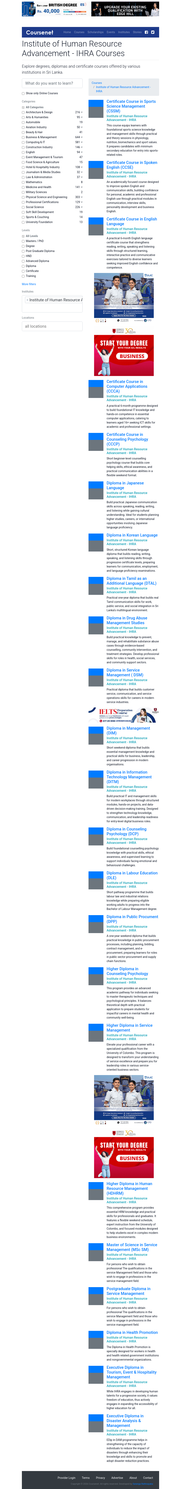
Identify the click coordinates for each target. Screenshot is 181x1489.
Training (31, 276)
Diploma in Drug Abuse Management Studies (127, 620)
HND (29, 256)
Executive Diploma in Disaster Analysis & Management (125, 1421)
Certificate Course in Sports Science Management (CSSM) (131, 106)
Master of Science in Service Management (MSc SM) (132, 1247)
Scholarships (96, 32)
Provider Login (67, 1477)
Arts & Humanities (37, 117)
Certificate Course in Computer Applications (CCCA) (127, 386)
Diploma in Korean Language (132, 535)
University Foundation (39, 222)
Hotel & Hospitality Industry (43, 167)
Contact (148, 1477)
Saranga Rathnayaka (143, 1484)
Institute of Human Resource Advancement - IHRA (123, 89)
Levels (26, 230)
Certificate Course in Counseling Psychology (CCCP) (127, 439)
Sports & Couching (37, 217)
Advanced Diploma (37, 261)
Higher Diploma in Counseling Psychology (127, 971)
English (30, 152)
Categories (28, 101)
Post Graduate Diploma (40, 251)
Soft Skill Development (40, 212)
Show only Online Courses (42, 93)
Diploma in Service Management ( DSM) (125, 672)
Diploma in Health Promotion (132, 1332)
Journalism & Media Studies (43, 172)
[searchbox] (50, 308)
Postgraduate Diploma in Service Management (129, 1291)
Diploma (31, 266)
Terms (86, 1477)
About (133, 1477)
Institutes (124, 32)
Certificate (32, 271)
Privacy (100, 1477)
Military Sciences (36, 192)
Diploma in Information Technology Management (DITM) (129, 777)
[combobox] (52, 303)
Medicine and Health (38, 187)
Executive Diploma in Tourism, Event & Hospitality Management (132, 1372)
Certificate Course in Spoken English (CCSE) (132, 165)
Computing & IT (35, 142)
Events (111, 32)
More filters (29, 284)
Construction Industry (39, 147)
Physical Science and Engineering (46, 197)
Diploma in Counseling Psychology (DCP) (127, 831)
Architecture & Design (39, 112)
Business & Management (41, 137)
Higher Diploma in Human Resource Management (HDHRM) (129, 1188)
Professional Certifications (42, 202)
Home (67, 32)
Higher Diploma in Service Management (130, 1028)
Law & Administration (39, 177)
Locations (28, 317)
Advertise (117, 1477)
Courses (79, 32)
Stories (137, 32)
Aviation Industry (36, 127)
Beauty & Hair (34, 132)
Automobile (33, 122)
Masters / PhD (35, 241)
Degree (30, 246)
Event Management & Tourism (44, 157)
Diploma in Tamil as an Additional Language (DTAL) (132, 581)
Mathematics (34, 182)
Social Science (35, 207)
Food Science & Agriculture (42, 162)
